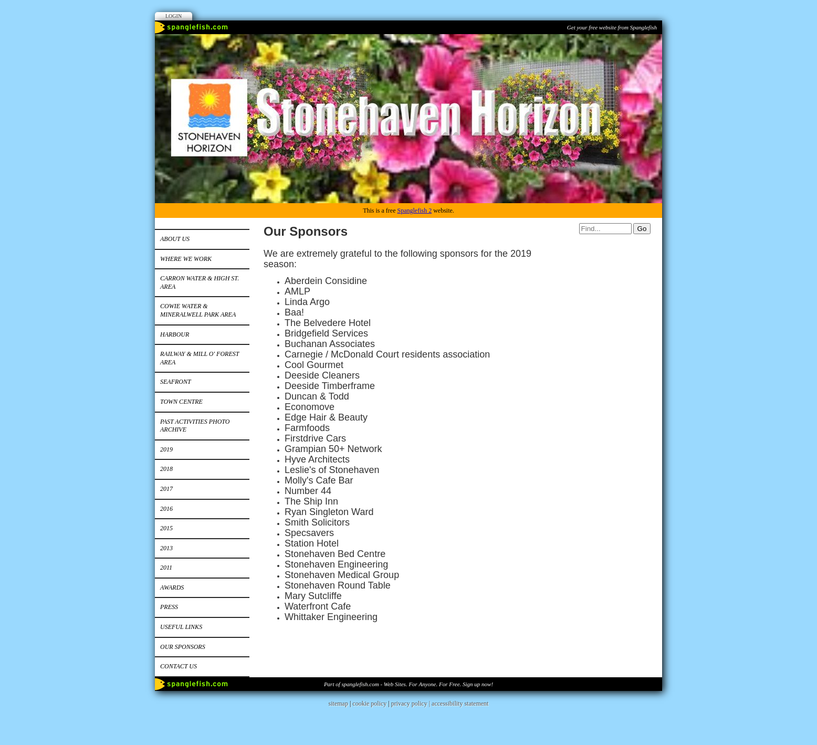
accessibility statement (460, 703)
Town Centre (181, 401)
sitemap (338, 703)
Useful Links (181, 627)
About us (175, 239)
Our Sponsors (182, 646)
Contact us (178, 666)
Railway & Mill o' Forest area (199, 358)
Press (169, 607)
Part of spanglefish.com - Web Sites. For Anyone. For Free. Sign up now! (408, 684)
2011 (166, 567)
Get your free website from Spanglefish (612, 27)
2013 (166, 548)
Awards (172, 587)
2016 (166, 508)
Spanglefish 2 (414, 210)
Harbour (174, 334)
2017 (166, 488)
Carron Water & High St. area (199, 282)
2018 (166, 469)
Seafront (175, 381)
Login (173, 16)
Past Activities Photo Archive (194, 426)
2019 (166, 449)
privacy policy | (411, 703)
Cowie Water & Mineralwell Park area (198, 310)
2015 (166, 528)
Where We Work (186, 259)
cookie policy (369, 703)
